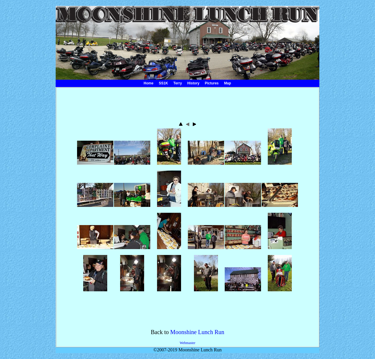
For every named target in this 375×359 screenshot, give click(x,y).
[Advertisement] (187, 102)
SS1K (163, 83)
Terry (177, 83)
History (193, 83)
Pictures (212, 83)
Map (227, 83)
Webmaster (187, 343)
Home (148, 83)
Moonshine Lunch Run (197, 332)
